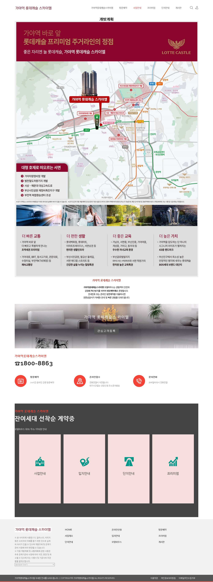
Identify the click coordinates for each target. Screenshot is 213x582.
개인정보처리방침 (168, 578)
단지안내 (165, 7)
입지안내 (116, 535)
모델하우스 (117, 541)
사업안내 (137, 7)
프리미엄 (151, 7)
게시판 (178, 7)
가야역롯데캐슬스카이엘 (102, 7)
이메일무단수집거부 (187, 578)
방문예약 (123, 7)
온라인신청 (117, 529)
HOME (68, 529)
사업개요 (69, 535)
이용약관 (154, 578)
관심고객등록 (106, 330)
